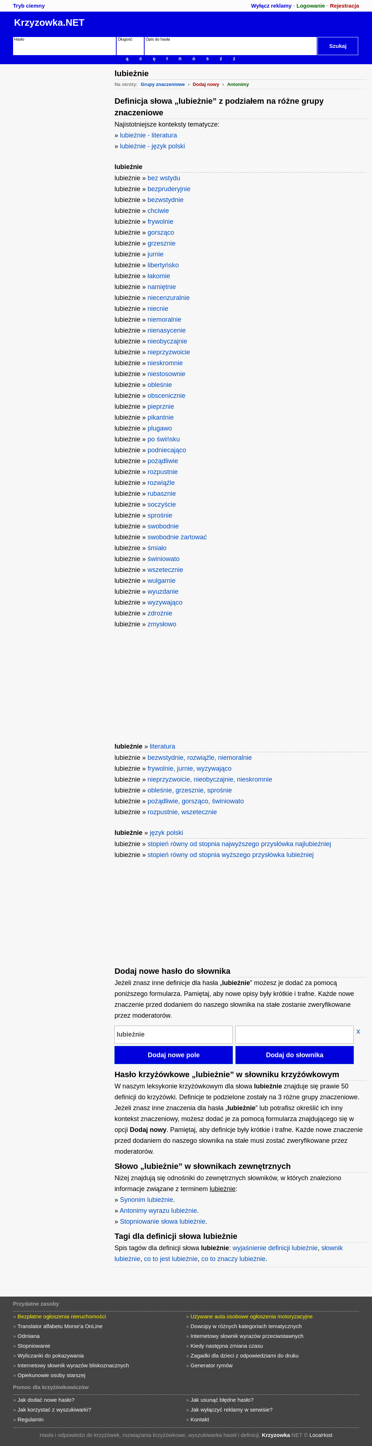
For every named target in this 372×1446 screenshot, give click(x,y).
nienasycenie (166, 330)
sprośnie (159, 515)
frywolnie (160, 221)
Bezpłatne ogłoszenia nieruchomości (61, 1316)
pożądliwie (162, 461)
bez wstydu (163, 178)
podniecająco (166, 450)
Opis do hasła (158, 39)
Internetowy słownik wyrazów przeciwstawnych (247, 1336)
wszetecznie (165, 569)
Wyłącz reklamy (271, 6)
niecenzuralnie (168, 297)
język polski (166, 832)
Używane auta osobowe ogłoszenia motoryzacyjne (252, 1316)
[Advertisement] (56, 109)
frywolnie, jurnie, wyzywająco (189, 768)
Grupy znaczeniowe (163, 84)
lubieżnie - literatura (148, 135)
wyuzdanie (162, 591)
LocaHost (321, 1435)
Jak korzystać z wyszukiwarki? (54, 1409)
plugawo (159, 428)
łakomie (158, 276)
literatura (162, 746)
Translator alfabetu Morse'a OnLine (59, 1326)
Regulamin (30, 1419)
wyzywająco (164, 602)
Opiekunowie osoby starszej (51, 1375)
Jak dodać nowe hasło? (45, 1400)
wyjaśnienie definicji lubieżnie (275, 1248)
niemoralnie (164, 319)
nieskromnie (165, 363)
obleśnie (159, 384)
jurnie (155, 254)
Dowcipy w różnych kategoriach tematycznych (246, 1326)
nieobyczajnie (167, 341)
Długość (125, 39)
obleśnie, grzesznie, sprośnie (189, 790)
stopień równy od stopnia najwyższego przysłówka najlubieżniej (239, 844)
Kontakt (200, 1419)
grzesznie (161, 243)
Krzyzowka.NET (49, 22)
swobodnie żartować (177, 537)
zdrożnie (159, 613)
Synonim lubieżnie (146, 1199)
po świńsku (163, 439)
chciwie (158, 210)
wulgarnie (161, 580)
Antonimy (238, 84)
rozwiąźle (161, 482)
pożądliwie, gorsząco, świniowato (195, 801)
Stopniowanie (33, 1346)
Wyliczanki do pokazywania (50, 1355)
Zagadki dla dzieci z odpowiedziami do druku (245, 1355)
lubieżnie (128, 166)
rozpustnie (162, 471)
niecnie (157, 308)
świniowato (163, 559)
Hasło (19, 39)
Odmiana (28, 1336)
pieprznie (160, 406)
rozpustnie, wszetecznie (182, 812)
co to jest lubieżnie (171, 1258)
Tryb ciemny (29, 6)
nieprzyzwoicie (168, 352)
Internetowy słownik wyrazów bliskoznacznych (73, 1365)
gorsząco (160, 232)
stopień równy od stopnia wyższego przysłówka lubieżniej (230, 854)
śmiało (156, 548)
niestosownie (166, 374)
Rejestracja (344, 6)
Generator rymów (212, 1365)
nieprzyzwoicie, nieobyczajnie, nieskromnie (209, 779)
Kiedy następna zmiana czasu (227, 1346)
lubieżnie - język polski (152, 146)
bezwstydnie (165, 199)
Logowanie (310, 6)
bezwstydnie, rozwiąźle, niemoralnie (199, 757)
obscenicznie (166, 395)
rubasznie (161, 493)
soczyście (161, 504)
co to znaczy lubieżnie (233, 1258)
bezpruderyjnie (168, 189)
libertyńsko (163, 265)
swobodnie (163, 526)
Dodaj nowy (206, 84)
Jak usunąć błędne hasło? (222, 1400)
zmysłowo (161, 624)
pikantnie (160, 417)
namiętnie (161, 287)
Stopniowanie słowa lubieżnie (162, 1221)
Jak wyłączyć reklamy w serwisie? (232, 1409)
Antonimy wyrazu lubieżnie (158, 1210)
